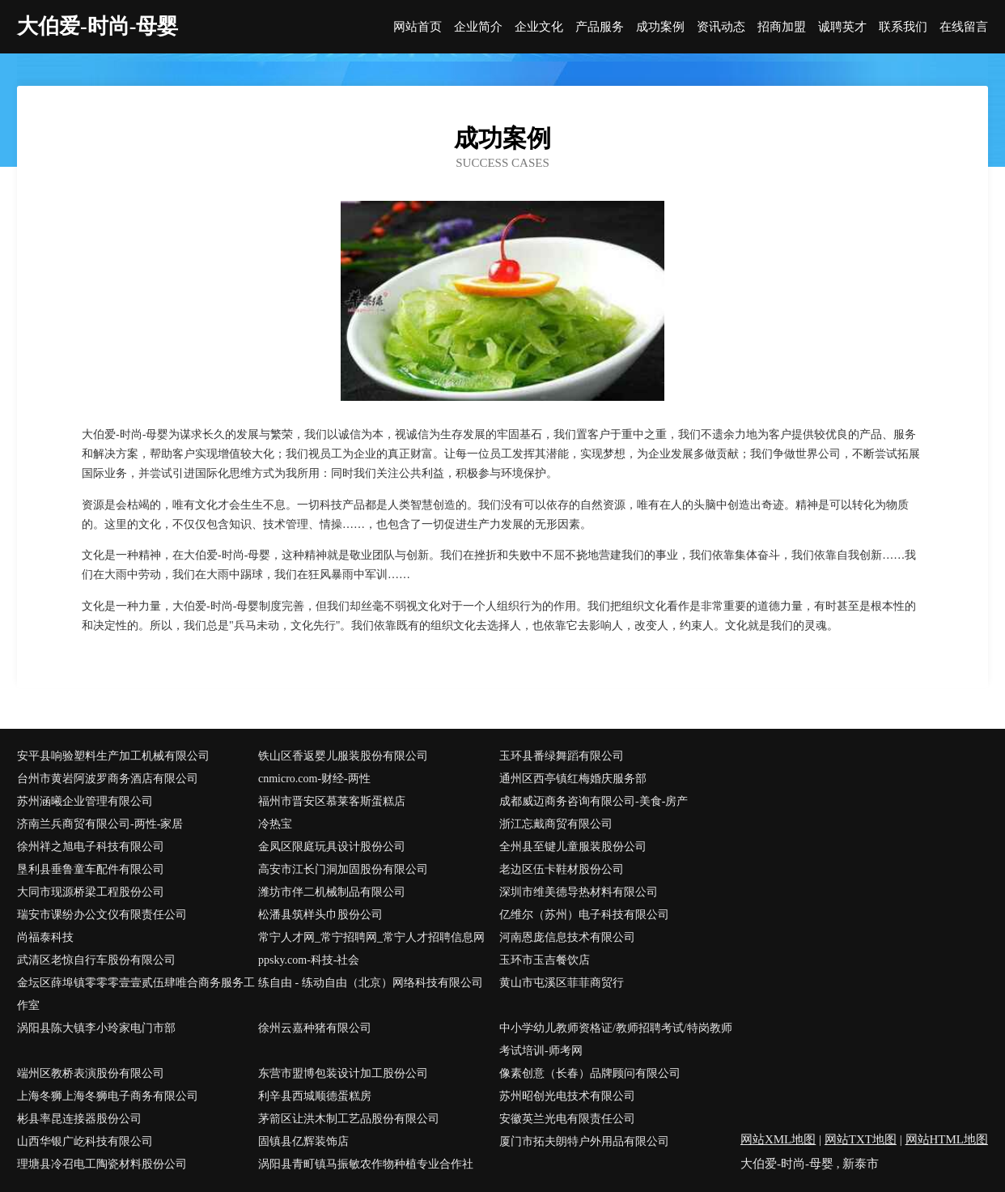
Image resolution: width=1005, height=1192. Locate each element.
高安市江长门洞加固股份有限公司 (343, 869)
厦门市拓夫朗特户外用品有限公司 (584, 1141)
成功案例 (660, 27)
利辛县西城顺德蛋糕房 (314, 1096)
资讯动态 (721, 27)
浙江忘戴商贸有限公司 (556, 824)
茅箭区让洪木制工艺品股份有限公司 (348, 1119)
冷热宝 (275, 824)
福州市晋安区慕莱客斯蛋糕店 (331, 801)
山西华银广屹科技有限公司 (85, 1141)
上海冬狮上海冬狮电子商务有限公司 (107, 1096)
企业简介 (478, 27)
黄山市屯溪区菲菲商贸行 (561, 983)
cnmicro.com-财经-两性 (314, 779)
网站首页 (417, 27)
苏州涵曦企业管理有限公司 (85, 801)
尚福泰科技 (45, 937)
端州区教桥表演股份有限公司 (90, 1073)
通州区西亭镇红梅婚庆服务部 (573, 779)
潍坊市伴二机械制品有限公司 (331, 892)
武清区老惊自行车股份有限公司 (96, 960)
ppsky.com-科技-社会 (308, 960)
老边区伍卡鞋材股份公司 (561, 869)
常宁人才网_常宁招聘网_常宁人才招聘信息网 (371, 937)
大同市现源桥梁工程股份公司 (90, 892)
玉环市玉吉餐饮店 (544, 960)
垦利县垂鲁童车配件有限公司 (90, 869)
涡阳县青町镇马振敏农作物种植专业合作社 (365, 1164)
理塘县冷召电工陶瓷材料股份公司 (102, 1164)
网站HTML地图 (947, 1139)
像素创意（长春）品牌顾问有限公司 (590, 1073)
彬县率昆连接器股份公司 (79, 1119)
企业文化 (539, 27)
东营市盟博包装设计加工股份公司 (343, 1073)
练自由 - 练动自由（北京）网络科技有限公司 (370, 983)
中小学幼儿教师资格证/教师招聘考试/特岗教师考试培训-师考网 (615, 1039)
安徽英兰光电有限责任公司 (567, 1119)
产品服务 (599, 27)
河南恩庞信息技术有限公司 (567, 937)
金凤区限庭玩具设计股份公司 (331, 847)
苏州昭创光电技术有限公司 (567, 1096)
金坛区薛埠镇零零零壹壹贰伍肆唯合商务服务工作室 (136, 994)
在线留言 (963, 27)
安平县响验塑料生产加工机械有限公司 (113, 756)
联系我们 (903, 27)
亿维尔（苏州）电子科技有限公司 (584, 915)
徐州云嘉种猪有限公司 (314, 1028)
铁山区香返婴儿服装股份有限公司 (343, 756)
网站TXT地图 (861, 1139)
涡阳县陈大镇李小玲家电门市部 (96, 1028)
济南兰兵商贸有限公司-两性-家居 (100, 824)
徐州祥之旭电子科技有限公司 (90, 847)
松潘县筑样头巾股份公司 (320, 915)
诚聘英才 (842, 27)
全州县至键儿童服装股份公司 (573, 847)
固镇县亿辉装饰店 (303, 1141)
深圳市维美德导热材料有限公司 (578, 892)
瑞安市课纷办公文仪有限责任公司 (102, 915)
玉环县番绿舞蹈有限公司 (561, 756)
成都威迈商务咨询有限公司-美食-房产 (593, 801)
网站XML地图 (778, 1139)
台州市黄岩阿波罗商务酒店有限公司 (107, 779)
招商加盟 (781, 27)
